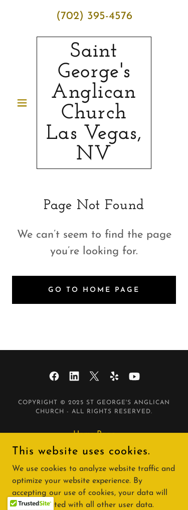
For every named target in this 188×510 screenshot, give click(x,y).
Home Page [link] (94, 434)
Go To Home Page (94, 290)
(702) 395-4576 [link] (94, 16)
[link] (94, 103)
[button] (24, 103)
